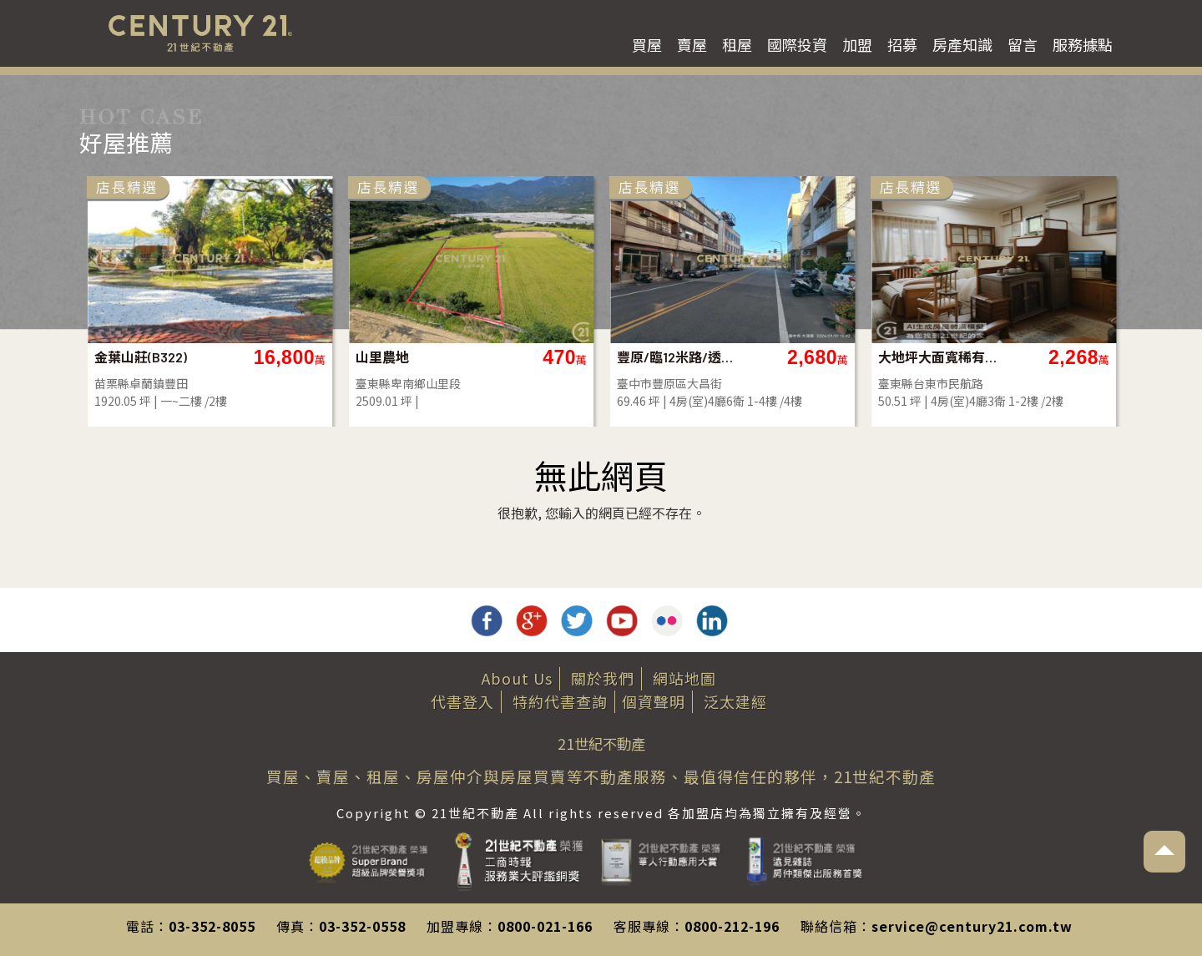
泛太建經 (735, 701)
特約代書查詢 (560, 701)
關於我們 (602, 678)
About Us (517, 678)
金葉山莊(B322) (140, 357)
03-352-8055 (212, 926)
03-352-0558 (362, 926)
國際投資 (797, 44)
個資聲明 (653, 701)
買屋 (647, 44)
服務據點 (1083, 44)
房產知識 (962, 44)
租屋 (737, 44)
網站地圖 (684, 678)
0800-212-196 (732, 926)
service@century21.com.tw (972, 926)
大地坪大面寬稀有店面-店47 (938, 357)
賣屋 (692, 44)
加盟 (857, 44)
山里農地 (382, 357)
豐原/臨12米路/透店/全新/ (677, 357)
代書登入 (462, 701)
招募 (902, 44)
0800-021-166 (545, 926)
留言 (1023, 44)
